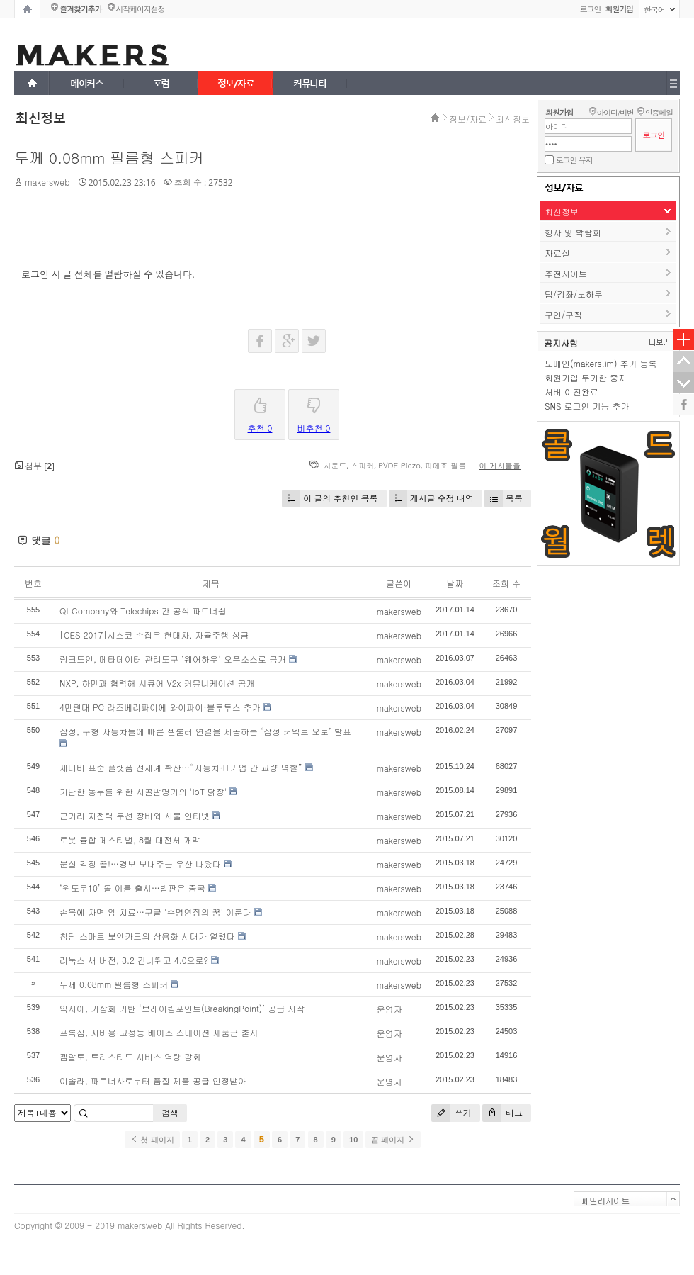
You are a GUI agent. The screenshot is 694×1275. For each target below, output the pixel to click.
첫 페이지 (152, 1139)
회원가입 (559, 112)
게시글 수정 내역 (431, 498)
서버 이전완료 (571, 392)
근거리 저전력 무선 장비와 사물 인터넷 (134, 815)
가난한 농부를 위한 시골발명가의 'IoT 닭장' (143, 791)
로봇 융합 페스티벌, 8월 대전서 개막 (129, 839)
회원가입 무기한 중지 (586, 377)
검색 (169, 1112)
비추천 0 (314, 412)
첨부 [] (34, 466)
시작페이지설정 (139, 9)
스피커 (362, 465)
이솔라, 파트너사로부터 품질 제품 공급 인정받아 (152, 1080)
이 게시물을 (499, 465)
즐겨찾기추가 (80, 9)
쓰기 (451, 1113)
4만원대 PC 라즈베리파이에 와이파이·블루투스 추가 (160, 707)
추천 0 (260, 412)
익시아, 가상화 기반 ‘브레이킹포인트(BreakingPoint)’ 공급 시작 (182, 1008)
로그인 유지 (574, 160)
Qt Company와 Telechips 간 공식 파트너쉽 (143, 611)
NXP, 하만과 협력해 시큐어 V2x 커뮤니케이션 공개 (157, 683)
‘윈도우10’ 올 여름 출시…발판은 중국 (132, 888)
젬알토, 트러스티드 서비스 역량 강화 (130, 1056)
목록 (503, 498)
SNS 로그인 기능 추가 (587, 406)
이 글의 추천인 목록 (329, 498)
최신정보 (513, 119)
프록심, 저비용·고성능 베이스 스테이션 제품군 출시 (158, 1032)
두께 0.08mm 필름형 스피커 (109, 157)
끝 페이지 (392, 1139)
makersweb (47, 182)
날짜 (454, 583)
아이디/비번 (614, 112)
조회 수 (506, 583)
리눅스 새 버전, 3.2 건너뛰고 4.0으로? (133, 960)
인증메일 (659, 112)
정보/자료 (468, 119)
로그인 (590, 9)
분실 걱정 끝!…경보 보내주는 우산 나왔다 (140, 864)
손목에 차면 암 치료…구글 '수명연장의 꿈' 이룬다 (155, 912)
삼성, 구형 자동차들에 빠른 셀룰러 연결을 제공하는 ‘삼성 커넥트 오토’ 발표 (205, 731)
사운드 (335, 465)
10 (353, 1139)
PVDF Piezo (399, 465)
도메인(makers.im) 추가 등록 (600, 363)
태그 (502, 1113)
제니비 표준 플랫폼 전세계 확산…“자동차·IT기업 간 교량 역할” (180, 767)
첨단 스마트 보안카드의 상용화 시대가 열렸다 (147, 936)
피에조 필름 (446, 465)
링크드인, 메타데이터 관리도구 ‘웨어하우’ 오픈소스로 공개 (172, 659)
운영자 (389, 1009)
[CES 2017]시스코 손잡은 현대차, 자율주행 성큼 (154, 635)
